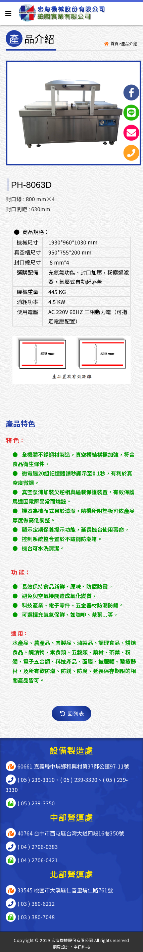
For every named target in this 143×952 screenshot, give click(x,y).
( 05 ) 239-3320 (78, 780)
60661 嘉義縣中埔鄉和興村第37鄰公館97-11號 (73, 766)
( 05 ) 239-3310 (36, 780)
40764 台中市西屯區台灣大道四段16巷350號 (70, 833)
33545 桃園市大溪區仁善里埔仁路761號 (65, 890)
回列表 (72, 713)
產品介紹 (129, 43)
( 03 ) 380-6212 (36, 903)
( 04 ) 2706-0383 (37, 847)
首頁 (114, 43)
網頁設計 (61, 947)
